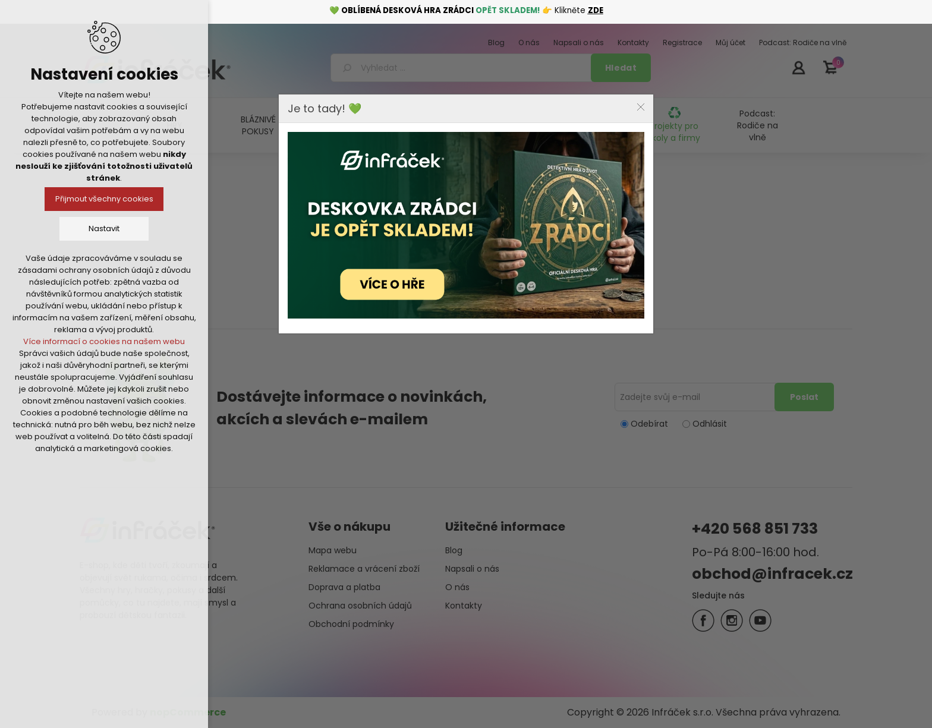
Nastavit (104, 228)
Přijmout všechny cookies (104, 198)
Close (640, 106)
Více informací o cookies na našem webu (104, 341)
